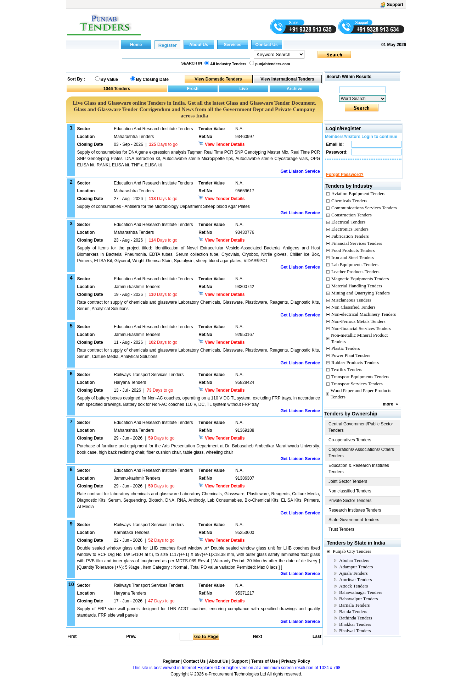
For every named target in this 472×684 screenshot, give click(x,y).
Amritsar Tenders (355, 586)
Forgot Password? (344, 180)
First (71, 636)
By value (109, 79)
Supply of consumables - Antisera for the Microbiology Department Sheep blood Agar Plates (163, 206)
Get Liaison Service (300, 171)
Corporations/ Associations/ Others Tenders (361, 459)
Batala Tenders (353, 617)
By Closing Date (152, 79)
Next (257, 636)
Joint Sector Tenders (347, 487)
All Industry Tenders (228, 64)
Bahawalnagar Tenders (360, 598)
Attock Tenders (353, 592)
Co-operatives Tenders (349, 446)
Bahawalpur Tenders (358, 605)
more (388, 410)
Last (317, 636)
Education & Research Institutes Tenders (358, 475)
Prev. (131, 636)
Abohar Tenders (354, 566)
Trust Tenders (341, 535)
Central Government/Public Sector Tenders (360, 433)
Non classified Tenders (349, 497)
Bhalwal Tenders (355, 637)
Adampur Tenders (356, 573)
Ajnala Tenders (353, 579)
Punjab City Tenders (352, 557)
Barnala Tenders (354, 611)
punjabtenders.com (272, 64)
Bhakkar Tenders (355, 630)
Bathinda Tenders (355, 624)
